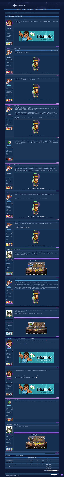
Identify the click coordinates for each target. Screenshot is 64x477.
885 (12, 88)
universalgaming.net (15, 475)
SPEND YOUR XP (36, 188)
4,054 (12, 147)
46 (12, 351)
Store (34, 9)
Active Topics (41, 9)
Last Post (47, 460)
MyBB (8, 476)
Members (25, 9)
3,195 (12, 30)
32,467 (7, 69)
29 (12, 261)
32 (37, 466)
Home (18, 9)
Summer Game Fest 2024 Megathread (11, 464)
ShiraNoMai (32, 338)
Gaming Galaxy (13, 12)
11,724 (7, 271)
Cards (37, 9)
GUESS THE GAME (42, 188)
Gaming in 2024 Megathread (9, 462)
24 (37, 464)
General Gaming (18, 12)
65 (37, 460)
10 (16, 455)
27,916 (7, 361)
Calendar (30, 9)
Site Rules (21, 9)
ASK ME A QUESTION (31, 188)
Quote (57, 75)
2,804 (12, 260)
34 (12, 148)
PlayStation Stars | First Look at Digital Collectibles (23, 227)
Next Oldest (7, 453)
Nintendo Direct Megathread (9, 460)
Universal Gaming (8, 12)
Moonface (49, 460)
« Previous (9, 455)
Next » (18, 455)
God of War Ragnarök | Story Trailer (21, 226)
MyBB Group (13, 476)
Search (46, 9)
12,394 (12, 59)
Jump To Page (21, 455)
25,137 (7, 156)
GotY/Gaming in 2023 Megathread (10, 466)
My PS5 (36, 318)
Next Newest (11, 453)
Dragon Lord (9, 249)
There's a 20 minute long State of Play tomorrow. (21, 78)
